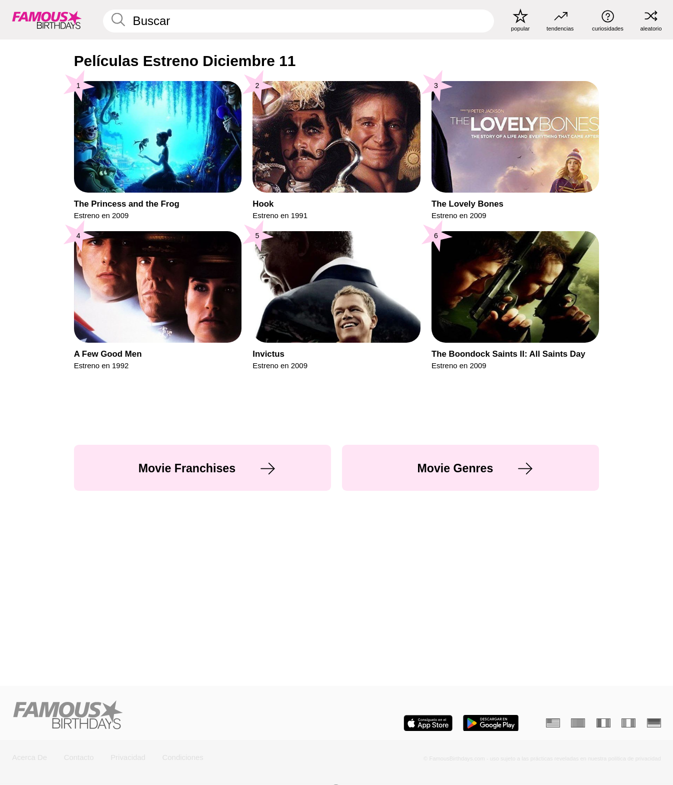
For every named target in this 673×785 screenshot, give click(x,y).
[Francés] (603, 723)
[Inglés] (553, 723)
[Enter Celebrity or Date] (298, 21)
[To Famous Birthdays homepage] (47, 20)
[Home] (171, 715)
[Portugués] (578, 723)
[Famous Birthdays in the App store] (428, 723)
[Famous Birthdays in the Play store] (490, 723)
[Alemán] (654, 723)
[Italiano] (629, 723)
